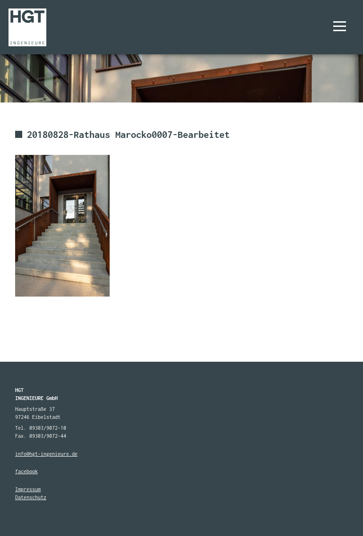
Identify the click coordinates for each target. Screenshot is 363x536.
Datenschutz (30, 497)
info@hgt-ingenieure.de (46, 454)
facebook (26, 471)
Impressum (28, 489)
